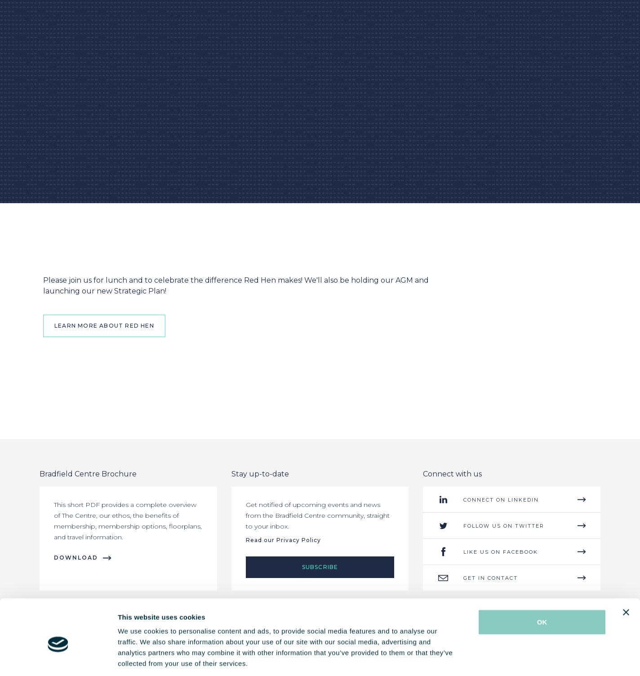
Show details (472, 658)
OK (542, 580)
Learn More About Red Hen (104, 325)
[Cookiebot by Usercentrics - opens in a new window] (58, 658)
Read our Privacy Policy (283, 540)
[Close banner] (626, 571)
